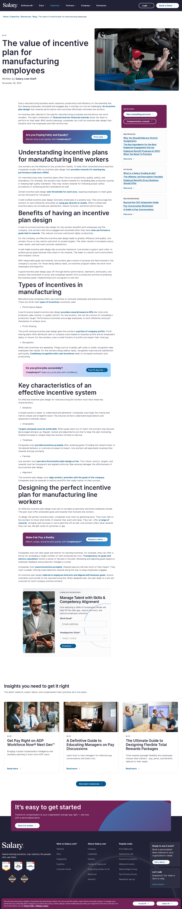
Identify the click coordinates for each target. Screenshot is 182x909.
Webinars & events (127, 864)
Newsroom (92, 874)
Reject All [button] (165, 903)
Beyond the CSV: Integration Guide (141, 202)
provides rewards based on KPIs (77, 312)
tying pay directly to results (73, 203)
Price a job (100, 137)
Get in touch (159, 884)
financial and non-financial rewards (71, 117)
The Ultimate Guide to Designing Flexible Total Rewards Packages (146, 745)
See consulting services (140, 114)
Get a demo (161, 862)
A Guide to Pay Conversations (138, 209)
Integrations (62, 859)
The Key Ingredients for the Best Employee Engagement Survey (140, 146)
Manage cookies (42, 906)
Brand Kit (92, 879)
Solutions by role (126, 854)
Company (92, 849)
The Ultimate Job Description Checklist (143, 176)
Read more (14, 768)
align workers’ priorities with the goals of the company (76, 477)
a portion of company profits (90, 331)
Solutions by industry (128, 859)
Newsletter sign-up (127, 879)
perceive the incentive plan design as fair (58, 461)
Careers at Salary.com (97, 864)
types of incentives (49, 302)
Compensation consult (140, 121)
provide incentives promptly (49, 445)
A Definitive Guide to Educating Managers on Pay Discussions (90, 745)
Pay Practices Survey (128, 874)
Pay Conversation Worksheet (138, 206)
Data (59, 854)
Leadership (92, 854)
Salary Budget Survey (128, 869)
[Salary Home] (10, 5)
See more (129, 159)
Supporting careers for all (98, 869)
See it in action (27, 825)
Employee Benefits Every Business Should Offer (141, 182)
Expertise (14, 17)
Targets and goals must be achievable (37, 429)
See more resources (91, 784)
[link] (31, 737)
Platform (60, 849)
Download (68, 646)
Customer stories (64, 869)
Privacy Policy (29, 906)
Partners (91, 859)
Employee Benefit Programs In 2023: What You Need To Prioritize (141, 152)
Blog (35, 17)
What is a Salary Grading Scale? (139, 173)
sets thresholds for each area (62, 191)
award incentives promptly (48, 567)
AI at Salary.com (125, 849)
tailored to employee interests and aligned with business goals (73, 575)
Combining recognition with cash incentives (52, 353)
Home (6, 17)
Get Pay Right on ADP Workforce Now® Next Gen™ (31, 743)
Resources (26, 17)
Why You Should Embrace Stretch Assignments (140, 139)
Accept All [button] (142, 903)
